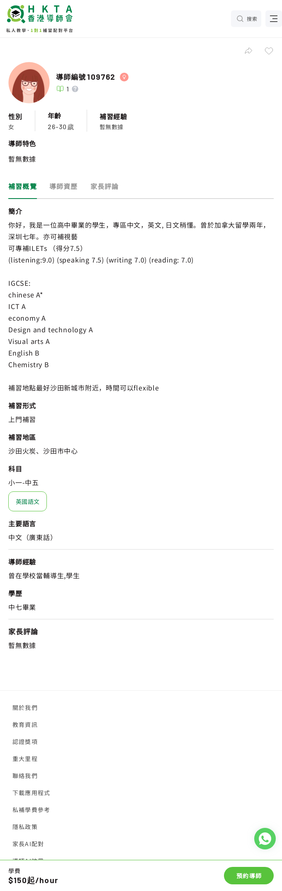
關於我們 (25, 707)
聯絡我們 (25, 775)
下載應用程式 (31, 792)
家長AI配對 (28, 843)
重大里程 (25, 758)
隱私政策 (25, 826)
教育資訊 (25, 724)
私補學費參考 (31, 809)
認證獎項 (25, 741)
